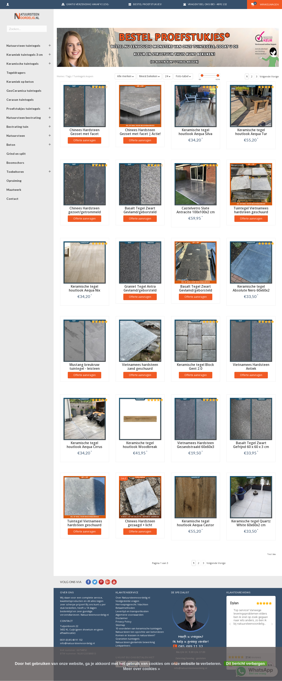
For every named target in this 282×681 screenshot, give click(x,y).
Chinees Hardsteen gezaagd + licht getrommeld (140, 525)
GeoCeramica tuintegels (23, 90)
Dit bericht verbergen (245, 663)
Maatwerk (13, 189)
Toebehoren (15, 171)
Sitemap (120, 625)
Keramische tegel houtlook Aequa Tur (251, 132)
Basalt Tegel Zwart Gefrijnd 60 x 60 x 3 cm (251, 445)
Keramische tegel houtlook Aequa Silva (195, 132)
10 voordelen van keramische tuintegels (139, 628)
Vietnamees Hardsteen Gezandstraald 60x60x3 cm (195, 447)
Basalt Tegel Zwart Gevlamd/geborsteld (140, 210)
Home (60, 76)
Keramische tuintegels (22, 63)
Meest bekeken (149, 76)
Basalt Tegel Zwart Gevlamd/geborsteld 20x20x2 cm (195, 290)
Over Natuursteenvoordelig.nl (133, 597)
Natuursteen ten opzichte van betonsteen (140, 631)
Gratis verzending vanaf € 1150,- (87, 4)
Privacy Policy (123, 621)
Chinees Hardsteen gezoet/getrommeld (84, 210)
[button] (49, 46)
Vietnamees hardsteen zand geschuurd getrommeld (140, 368)
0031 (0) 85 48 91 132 (71, 639)
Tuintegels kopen (83, 76)
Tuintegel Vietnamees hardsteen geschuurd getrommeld (251, 212)
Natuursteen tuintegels (23, 45)
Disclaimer (122, 618)
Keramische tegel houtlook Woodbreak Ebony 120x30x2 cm (140, 447)
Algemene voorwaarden (129, 614)
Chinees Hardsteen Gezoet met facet (84, 132)
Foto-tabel (183, 76)
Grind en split (16, 153)
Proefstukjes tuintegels (23, 108)
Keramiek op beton (20, 81)
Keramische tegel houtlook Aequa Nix (84, 288)
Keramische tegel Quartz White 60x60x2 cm (251, 523)
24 (167, 76)
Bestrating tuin (17, 126)
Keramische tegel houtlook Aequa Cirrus (84, 445)
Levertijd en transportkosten (132, 611)
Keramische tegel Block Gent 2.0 (195, 366)
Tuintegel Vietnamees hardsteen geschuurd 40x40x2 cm (84, 525)
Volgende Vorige (269, 76)
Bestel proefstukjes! (147, 4)
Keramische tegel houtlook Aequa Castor (195, 523)
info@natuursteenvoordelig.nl (77, 643)
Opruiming (13, 180)
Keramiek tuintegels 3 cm (24, 54)
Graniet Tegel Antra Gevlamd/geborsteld (140, 288)
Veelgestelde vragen (127, 601)
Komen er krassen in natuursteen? (135, 635)
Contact (12, 198)
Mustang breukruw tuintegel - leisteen (84, 366)
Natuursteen (15, 135)
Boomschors (15, 162)
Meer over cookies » (141, 669)
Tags (68, 76)
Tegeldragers (16, 72)
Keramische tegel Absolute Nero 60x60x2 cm (251, 290)
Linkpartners (123, 645)
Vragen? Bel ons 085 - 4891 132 (207, 4)
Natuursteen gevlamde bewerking (135, 642)
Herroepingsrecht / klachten (132, 604)
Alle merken (125, 76)
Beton (10, 144)
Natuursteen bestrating (23, 117)
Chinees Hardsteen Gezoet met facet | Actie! (140, 132)
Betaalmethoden (125, 607)
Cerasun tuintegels (20, 99)
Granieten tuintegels (127, 638)
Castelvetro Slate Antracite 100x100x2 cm (195, 210)
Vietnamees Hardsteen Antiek (251, 366)
